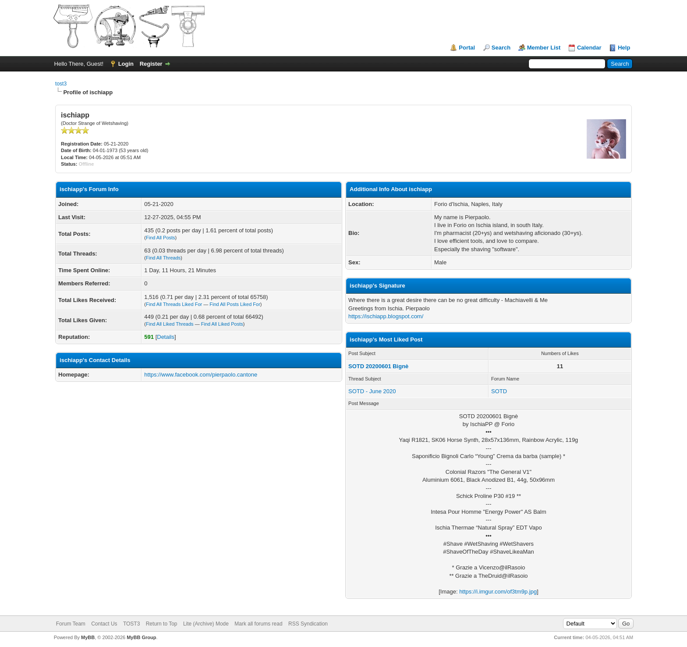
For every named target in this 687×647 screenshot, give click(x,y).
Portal (467, 47)
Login (126, 63)
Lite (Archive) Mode (206, 624)
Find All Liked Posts (222, 324)
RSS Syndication (308, 624)
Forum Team (70, 624)
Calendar (589, 47)
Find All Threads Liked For (174, 304)
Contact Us (104, 624)
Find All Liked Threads (170, 324)
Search (501, 47)
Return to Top (161, 624)
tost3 (61, 84)
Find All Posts (160, 237)
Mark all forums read (258, 624)
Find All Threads (163, 257)
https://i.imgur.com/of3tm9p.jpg (498, 591)
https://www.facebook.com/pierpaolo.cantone (200, 374)
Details (165, 337)
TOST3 (131, 624)
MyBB (88, 637)
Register (151, 63)
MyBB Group (141, 637)
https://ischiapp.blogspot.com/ (385, 316)
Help (624, 47)
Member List (544, 47)
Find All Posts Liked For (234, 304)
